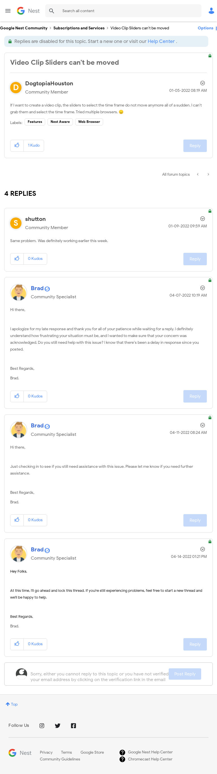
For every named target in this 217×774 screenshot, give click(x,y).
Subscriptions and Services (79, 28)
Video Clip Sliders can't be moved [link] (139, 28)
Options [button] (205, 28)
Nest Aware (60, 121)
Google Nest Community (28, 11)
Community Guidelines (60, 759)
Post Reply (185, 674)
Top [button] (14, 704)
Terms (66, 752)
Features (35, 121)
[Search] (123, 10)
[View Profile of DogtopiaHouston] (49, 83)
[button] (17, 145)
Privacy (46, 752)
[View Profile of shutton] (35, 219)
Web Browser (89, 121)
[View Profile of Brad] (37, 288)
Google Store (92, 752)
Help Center (161, 41)
